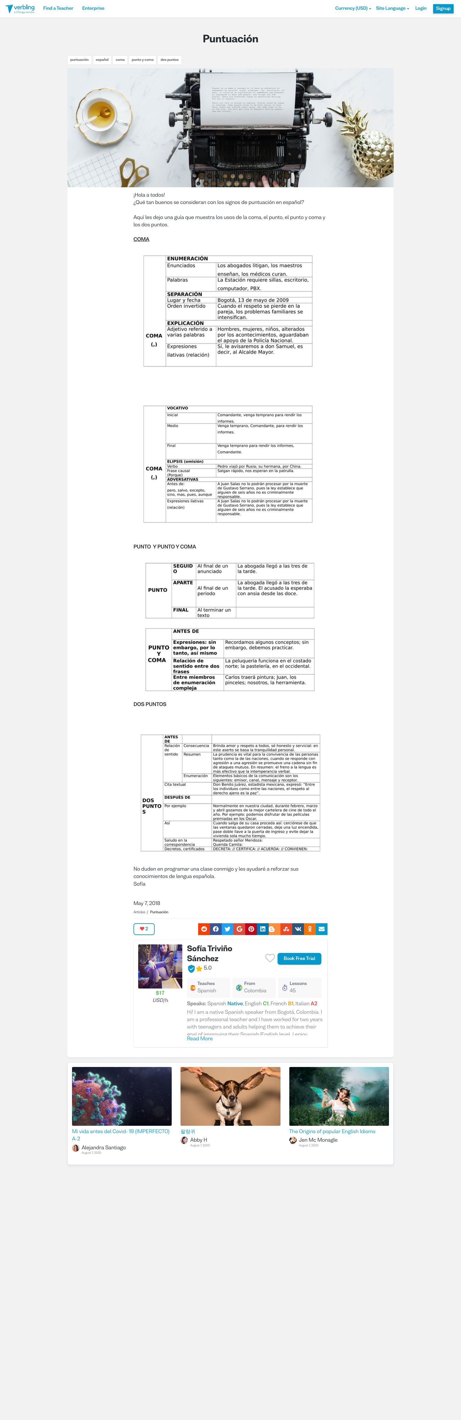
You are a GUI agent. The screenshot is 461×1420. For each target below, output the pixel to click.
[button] (353, 9)
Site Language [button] (392, 9)
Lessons (298, 984)
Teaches (206, 984)
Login (420, 9)
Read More (200, 1038)
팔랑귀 (188, 1131)
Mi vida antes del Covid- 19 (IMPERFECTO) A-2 (120, 1135)
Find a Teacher (58, 9)
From (249, 984)
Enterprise (93, 9)
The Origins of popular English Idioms (332, 1131)
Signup (443, 9)
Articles (139, 912)
